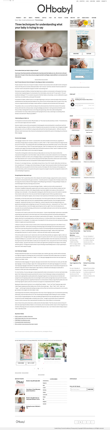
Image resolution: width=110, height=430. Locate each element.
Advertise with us (46, 380)
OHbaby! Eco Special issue (75, 177)
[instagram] (84, 422)
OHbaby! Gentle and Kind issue (89, 193)
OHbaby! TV (104, 1)
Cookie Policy (57, 428)
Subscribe (92, 1)
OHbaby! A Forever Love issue (75, 161)
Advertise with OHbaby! (38, 79)
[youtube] (92, 422)
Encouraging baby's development (22, 322)
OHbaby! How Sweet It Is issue (89, 146)
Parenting (37, 17)
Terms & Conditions (66, 428)
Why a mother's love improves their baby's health (26, 324)
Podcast (60, 17)
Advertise (82, 1)
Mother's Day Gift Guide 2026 (33, 381)
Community (45, 394)
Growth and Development (28, 20)
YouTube (66, 17)
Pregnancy (18, 17)
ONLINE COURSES (85, 17)
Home (16, 20)
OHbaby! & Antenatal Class (75, 146)
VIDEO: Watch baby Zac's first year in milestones (26, 318)
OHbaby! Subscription (75, 130)
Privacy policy (74, 428)
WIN (55, 17)
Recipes (44, 396)
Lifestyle (44, 17)
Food (50, 17)
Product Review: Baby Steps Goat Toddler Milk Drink (75, 233)
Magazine (44, 401)
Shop (78, 17)
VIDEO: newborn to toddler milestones (24, 316)
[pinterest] (88, 422)
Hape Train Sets (87, 231)
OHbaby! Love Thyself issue (75, 209)
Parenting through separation (52, 359)
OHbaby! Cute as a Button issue (89, 161)
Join (77, 1)
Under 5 (31, 17)
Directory (72, 17)
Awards (98, 1)
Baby (25, 17)
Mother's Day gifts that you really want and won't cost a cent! (33, 399)
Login (87, 1)
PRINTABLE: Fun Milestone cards (22, 320)
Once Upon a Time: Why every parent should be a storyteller (33, 391)
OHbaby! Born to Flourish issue (89, 177)
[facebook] (76, 422)
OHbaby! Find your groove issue (75, 193)
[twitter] (10, 0)
